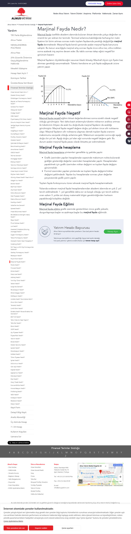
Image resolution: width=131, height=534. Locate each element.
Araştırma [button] (87, 14)
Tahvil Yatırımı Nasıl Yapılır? (20, 320)
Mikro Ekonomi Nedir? (18, 193)
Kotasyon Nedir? (16, 398)
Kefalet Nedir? (15, 354)
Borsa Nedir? (15, 342)
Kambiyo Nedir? (16, 202)
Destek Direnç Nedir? (18, 95)
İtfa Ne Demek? (16, 156)
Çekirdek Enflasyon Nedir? (19, 143)
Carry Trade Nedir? (17, 382)
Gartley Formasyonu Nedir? (20, 253)
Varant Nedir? (15, 284)
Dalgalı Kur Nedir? (17, 181)
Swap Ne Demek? (17, 287)
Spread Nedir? (15, 208)
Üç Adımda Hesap (19, 422)
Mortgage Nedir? (16, 159)
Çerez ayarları (67, 528)
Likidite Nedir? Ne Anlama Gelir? (22, 299)
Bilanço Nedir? (16, 162)
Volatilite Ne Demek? (18, 205)
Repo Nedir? (15, 220)
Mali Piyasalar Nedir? (18, 196)
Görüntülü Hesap (95, 3)
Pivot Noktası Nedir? (17, 223)
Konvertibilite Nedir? (18, 385)
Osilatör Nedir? (16, 140)
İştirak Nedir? (15, 360)
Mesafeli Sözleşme (19, 68)
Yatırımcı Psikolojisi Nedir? (19, 165)
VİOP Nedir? (15, 329)
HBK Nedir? (15, 116)
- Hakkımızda (12, 470)
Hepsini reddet (41, 528)
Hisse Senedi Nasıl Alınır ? (19, 92)
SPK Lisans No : (17, 3)
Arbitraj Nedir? (15, 277)
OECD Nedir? (15, 153)
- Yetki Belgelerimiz (14, 479)
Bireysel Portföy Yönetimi (39, 482)
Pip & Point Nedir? (17, 259)
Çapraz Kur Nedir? (17, 373)
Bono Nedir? (15, 326)
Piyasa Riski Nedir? (17, 336)
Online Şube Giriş (114, 3)
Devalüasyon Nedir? (17, 351)
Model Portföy (35, 491)
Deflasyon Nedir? (16, 296)
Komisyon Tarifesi (18, 78)
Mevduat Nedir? (16, 376)
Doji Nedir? (14, 379)
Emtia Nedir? (15, 271)
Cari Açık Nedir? (16, 367)
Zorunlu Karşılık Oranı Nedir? (20, 122)
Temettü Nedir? (16, 305)
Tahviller (33, 479)
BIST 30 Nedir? (16, 317)
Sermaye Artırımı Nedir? (19, 168)
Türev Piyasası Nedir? (18, 357)
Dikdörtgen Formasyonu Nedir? (21, 98)
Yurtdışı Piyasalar (36, 485)
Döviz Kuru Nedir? (17, 364)
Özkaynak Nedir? (16, 110)
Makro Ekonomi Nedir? (18, 199)
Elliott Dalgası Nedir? (18, 293)
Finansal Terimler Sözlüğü (22, 87)
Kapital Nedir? (15, 370)
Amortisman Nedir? (17, 149)
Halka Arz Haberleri (37, 494)
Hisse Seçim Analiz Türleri (19, 171)
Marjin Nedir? (15, 404)
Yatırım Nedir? (15, 339)
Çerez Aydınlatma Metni (13, 521)
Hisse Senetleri (36, 467)
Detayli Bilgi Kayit (18, 412)
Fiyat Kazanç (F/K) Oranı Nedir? (21, 119)
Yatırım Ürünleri (76, 14)
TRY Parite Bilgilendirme (21, 35)
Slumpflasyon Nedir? (18, 134)
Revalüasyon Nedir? (17, 290)
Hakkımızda (106, 14)
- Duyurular (11, 482)
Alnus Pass (15, 52)
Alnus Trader (16, 40)
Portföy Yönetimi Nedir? (19, 137)
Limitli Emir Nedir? (17, 308)
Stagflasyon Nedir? (17, 131)
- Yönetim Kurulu (13, 473)
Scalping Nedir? (16, 244)
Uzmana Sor (16, 436)
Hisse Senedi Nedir (37, 470)
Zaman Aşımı (118, 14)
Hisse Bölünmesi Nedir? (19, 212)
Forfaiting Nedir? (16, 392)
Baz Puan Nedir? (16, 187)
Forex (33, 476)
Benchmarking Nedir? (18, 146)
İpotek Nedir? (15, 348)
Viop (32, 473)
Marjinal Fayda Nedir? (18, 262)
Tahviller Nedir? (16, 323)
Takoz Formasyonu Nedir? (19, 238)
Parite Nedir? (15, 265)
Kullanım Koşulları (18, 431)
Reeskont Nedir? (16, 401)
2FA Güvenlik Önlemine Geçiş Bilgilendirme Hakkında (21, 60)
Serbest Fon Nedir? (17, 107)
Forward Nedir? (16, 268)
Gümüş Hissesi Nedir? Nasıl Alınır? (22, 177)
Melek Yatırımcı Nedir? (18, 345)
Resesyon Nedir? (16, 256)
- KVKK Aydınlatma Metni (16, 488)
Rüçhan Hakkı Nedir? (18, 174)
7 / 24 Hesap (16, 427)
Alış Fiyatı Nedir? (16, 190)
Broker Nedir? (15, 184)
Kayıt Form (15, 407)
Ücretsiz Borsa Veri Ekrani (22, 83)
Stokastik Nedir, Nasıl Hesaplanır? (22, 241)
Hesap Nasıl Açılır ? (19, 73)
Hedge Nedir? (15, 113)
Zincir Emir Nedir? (17, 302)
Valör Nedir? (15, 395)
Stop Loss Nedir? (16, 274)
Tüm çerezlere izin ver (16, 528)
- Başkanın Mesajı (13, 476)
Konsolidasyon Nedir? (18, 388)
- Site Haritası (12, 467)
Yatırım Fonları (35, 488)
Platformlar (96, 14)
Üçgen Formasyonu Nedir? (20, 235)
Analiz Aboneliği (18, 417)
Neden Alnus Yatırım (61, 14)
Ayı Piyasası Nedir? (17, 332)
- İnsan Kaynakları (13, 485)
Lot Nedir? (14, 226)
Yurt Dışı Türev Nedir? (18, 280)
